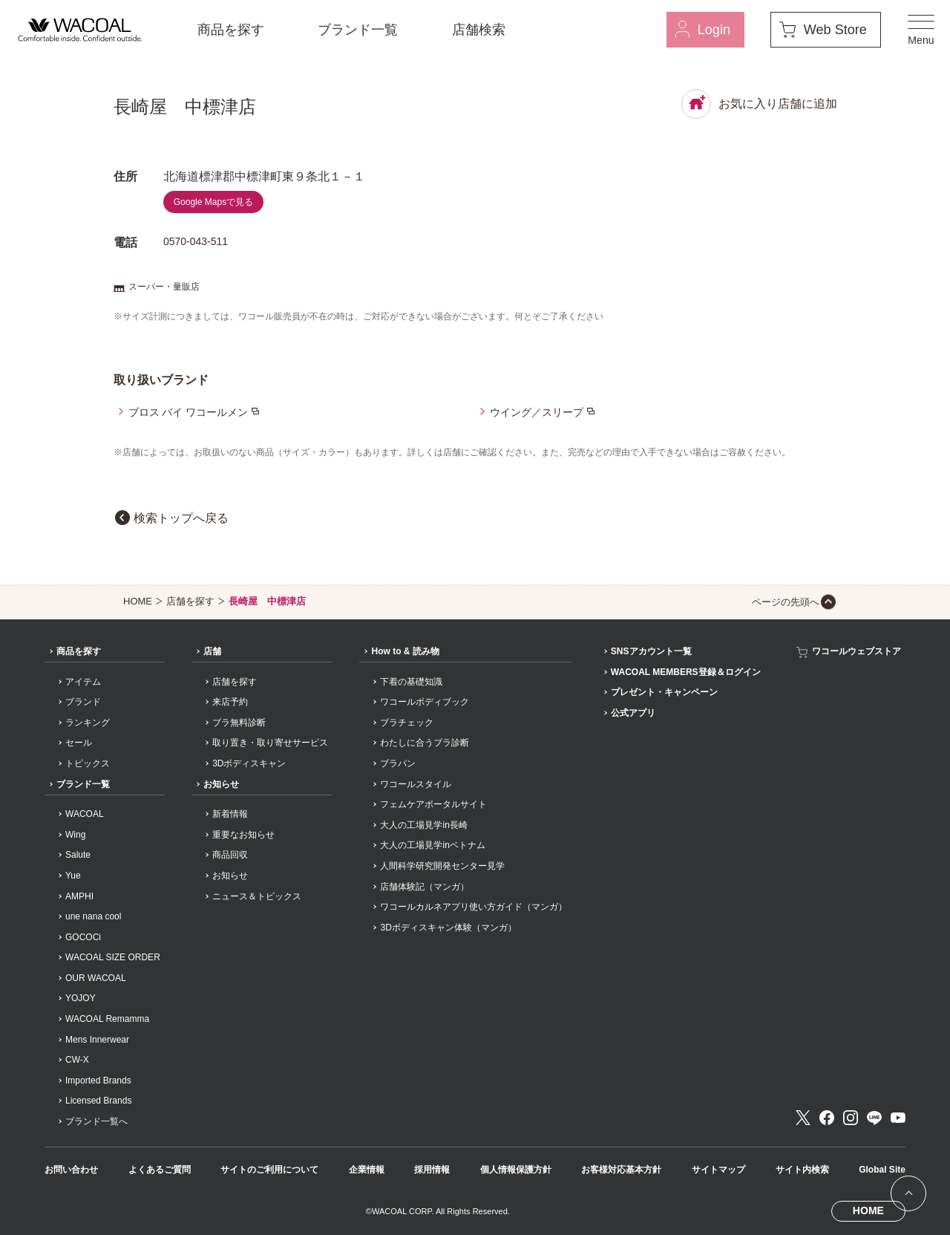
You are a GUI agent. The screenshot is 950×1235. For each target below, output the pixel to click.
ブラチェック (406, 722)
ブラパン (398, 763)
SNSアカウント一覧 (651, 651)
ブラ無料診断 (239, 722)
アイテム (83, 682)
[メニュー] (921, 29)
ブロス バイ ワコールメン (188, 412)
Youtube (898, 1117)
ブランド (83, 702)
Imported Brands (98, 1080)
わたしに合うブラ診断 (424, 742)
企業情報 (366, 1169)
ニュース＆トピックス (256, 896)
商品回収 (230, 855)
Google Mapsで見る (213, 202)
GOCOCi (83, 937)
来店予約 (230, 702)
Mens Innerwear (97, 1039)
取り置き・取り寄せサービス (270, 742)
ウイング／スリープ (536, 412)
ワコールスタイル (415, 784)
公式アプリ (633, 713)
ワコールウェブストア (856, 651)
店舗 (212, 651)
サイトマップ (718, 1169)
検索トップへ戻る (181, 518)
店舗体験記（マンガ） (424, 887)
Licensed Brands (98, 1100)
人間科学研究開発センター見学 (442, 866)
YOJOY (80, 998)
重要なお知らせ (243, 835)
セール (78, 742)
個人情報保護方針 (515, 1169)
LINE (874, 1117)
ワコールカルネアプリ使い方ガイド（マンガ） (473, 907)
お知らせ (221, 784)
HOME (137, 601)
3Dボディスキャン (249, 763)
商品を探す (230, 29)
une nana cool (93, 916)
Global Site (882, 1169)
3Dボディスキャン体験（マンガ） (448, 927)
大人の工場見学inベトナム (432, 845)
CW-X (77, 1060)
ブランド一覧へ (96, 1121)
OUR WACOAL (95, 978)
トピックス (87, 763)
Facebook (826, 1117)
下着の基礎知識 (411, 682)
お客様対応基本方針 (621, 1169)
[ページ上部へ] (908, 1193)
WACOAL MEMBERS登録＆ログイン (686, 672)
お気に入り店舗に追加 (759, 104)
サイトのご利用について (269, 1169)
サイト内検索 (802, 1169)
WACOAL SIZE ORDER (112, 957)
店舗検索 (478, 29)
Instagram (850, 1117)
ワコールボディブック (424, 702)
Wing (75, 835)
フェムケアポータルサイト (433, 804)
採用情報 (432, 1169)
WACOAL (84, 814)
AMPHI (79, 896)
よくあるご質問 (159, 1169)
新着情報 (230, 814)
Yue (73, 875)
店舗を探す (190, 601)
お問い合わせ (71, 1169)
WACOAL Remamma (107, 1019)
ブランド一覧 (358, 29)
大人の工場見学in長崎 (423, 825)
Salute (78, 855)
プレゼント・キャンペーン (664, 692)
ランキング (87, 722)
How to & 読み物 (405, 651)
